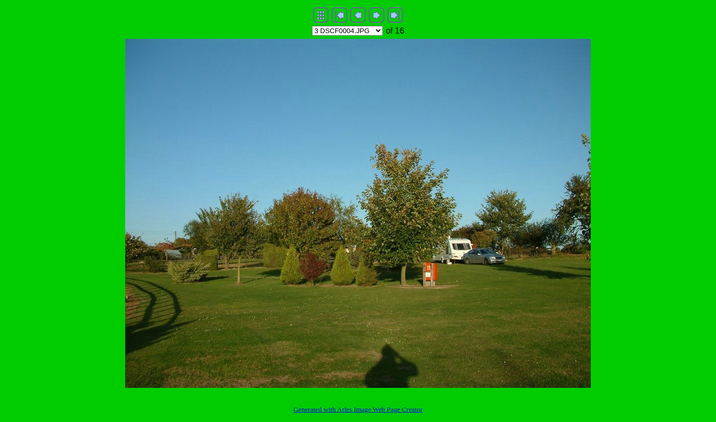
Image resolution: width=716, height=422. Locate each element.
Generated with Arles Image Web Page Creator (358, 409)
